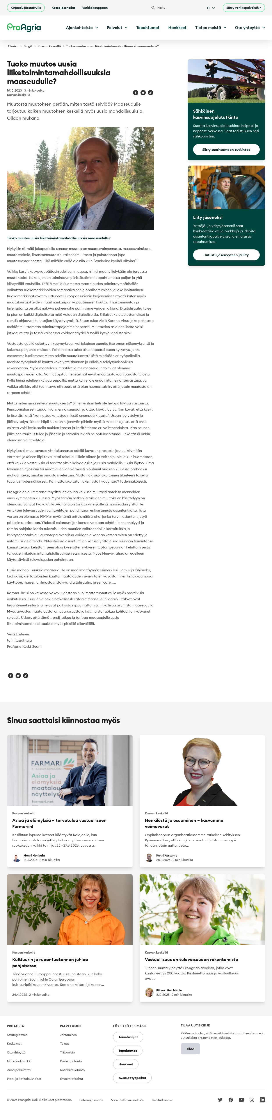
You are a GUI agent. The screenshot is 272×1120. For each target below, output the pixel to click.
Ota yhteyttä (16, 1052)
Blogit (28, 46)
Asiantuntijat (128, 1037)
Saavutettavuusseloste (127, 1100)
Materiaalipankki (19, 1061)
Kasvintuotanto (71, 1061)
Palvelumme (71, 1026)
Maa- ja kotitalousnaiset (24, 1079)
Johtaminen (68, 1035)
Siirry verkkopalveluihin (243, 8)
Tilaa (190, 1049)
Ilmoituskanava (162, 1100)
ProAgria (15, 1026)
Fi (211, 8)
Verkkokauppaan (95, 8)
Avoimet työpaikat (132, 1078)
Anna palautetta (19, 1070)
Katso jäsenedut (63, 8)
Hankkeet (177, 27)
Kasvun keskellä (49, 46)
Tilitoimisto (67, 1052)
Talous (64, 1044)
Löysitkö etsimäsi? (130, 1026)
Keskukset (14, 1044)
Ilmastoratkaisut (71, 1079)
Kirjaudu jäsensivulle (26, 8)
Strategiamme (17, 1035)
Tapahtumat (148, 27)
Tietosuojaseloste (91, 1100)
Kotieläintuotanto (72, 1070)
